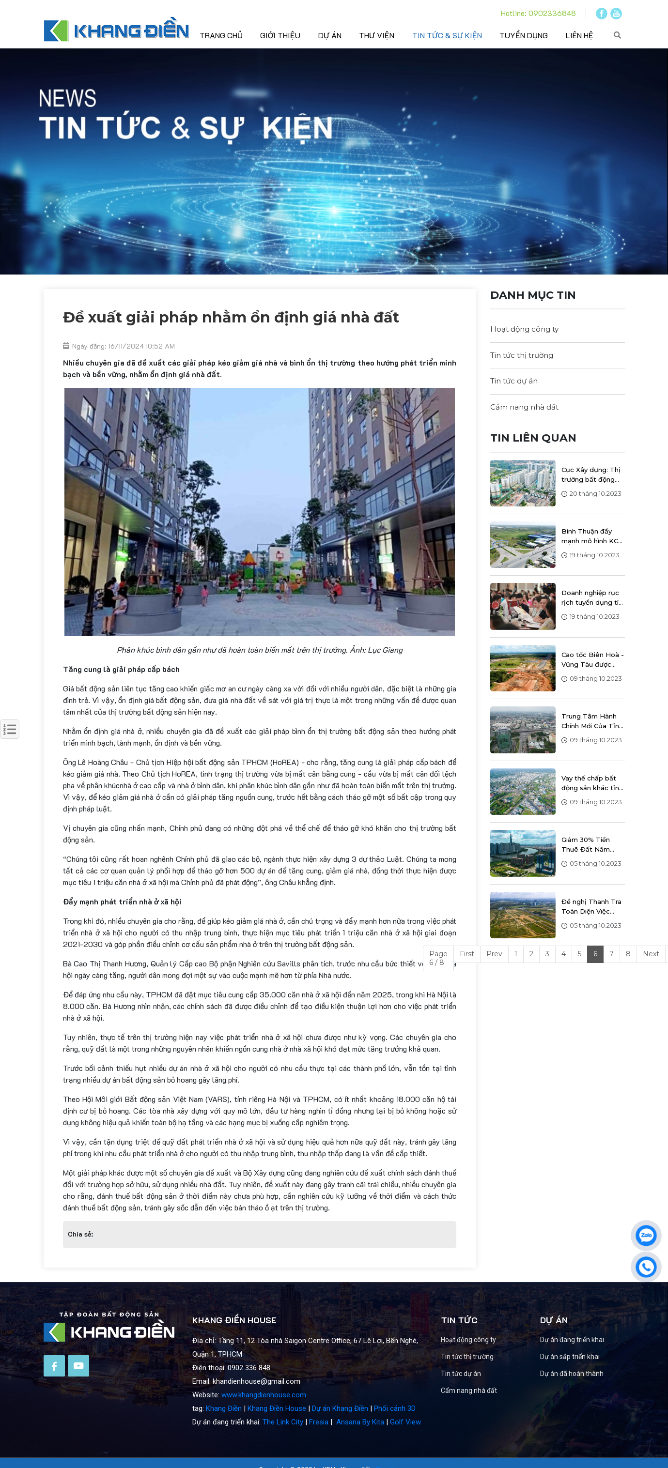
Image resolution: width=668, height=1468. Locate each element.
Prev (494, 953)
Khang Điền (224, 1428)
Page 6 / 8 (438, 958)
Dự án (330, 35)
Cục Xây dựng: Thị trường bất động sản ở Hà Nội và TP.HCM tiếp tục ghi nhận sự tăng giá (591, 475)
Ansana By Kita (360, 1442)
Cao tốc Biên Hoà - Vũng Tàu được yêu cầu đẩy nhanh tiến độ (592, 660)
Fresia (318, 1442)
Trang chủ (221, 35)
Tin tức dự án (514, 380)
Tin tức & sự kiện (447, 35)
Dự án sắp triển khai (590, 1357)
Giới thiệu (280, 35)
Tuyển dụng (523, 35)
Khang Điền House (277, 1428)
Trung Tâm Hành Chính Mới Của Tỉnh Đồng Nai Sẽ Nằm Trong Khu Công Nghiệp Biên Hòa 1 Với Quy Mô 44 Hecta (592, 721)
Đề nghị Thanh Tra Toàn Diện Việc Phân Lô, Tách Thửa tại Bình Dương (591, 907)
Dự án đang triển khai (592, 1340)
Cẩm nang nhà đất (524, 407)
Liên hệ (579, 35)
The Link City (283, 1442)
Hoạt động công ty (524, 329)
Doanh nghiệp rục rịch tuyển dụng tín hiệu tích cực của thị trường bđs (591, 598)
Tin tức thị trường (521, 355)
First (467, 953)
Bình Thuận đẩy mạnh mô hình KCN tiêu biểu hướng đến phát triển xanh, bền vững (592, 536)
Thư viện (376, 35)
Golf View (405, 1442)
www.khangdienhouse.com (263, 1415)
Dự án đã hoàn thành (592, 1373)
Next (651, 953)
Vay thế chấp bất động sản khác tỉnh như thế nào (592, 783)
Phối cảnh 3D (395, 1428)
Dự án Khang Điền (340, 1428)
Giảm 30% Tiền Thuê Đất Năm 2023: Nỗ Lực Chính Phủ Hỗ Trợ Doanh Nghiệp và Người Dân (592, 845)
